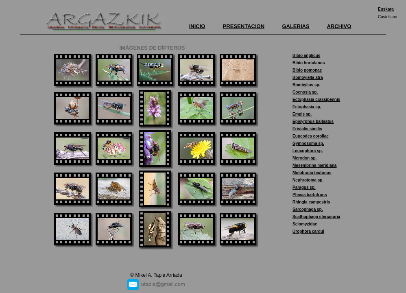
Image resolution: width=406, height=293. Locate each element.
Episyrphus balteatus (313, 121)
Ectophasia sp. (306, 107)
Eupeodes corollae (310, 136)
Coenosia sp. (305, 92)
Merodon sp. (304, 158)
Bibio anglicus (306, 55)
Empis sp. (302, 114)
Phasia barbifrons (309, 194)
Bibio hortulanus (308, 63)
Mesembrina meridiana (314, 165)
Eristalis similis (307, 129)
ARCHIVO (339, 26)
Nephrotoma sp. (307, 180)
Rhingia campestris (311, 202)
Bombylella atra (307, 77)
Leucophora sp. (307, 151)
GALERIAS (295, 26)
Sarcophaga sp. (307, 209)
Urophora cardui (308, 231)
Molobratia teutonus (312, 173)
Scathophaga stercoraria (316, 216)
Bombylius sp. (306, 85)
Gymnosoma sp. (308, 143)
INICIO (197, 26)
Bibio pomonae (307, 70)
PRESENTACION (243, 26)
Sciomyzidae (304, 224)
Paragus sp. (304, 187)
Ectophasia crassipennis (316, 99)
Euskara (386, 9)
